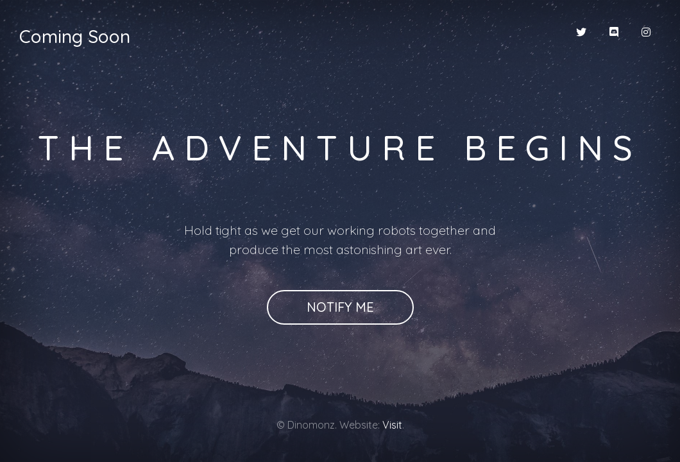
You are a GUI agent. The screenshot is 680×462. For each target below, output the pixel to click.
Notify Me (340, 307)
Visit (392, 424)
